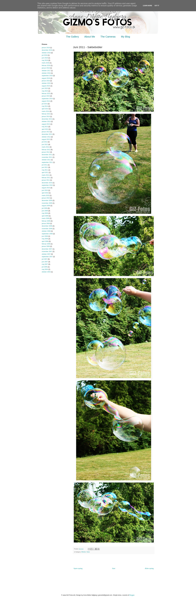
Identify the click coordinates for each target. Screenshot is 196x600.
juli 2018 (44, 55)
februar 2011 (46, 177)
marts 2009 (45, 218)
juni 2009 (45, 211)
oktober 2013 (46, 121)
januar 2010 (46, 198)
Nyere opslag (78, 568)
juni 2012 (45, 144)
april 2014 (45, 109)
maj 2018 (45, 60)
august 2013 (46, 124)
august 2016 (46, 78)
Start (113, 568)
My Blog (125, 36)
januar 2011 (46, 180)
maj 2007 (45, 264)
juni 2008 (45, 236)
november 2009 (47, 203)
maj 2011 (45, 170)
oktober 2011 (46, 160)
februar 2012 (46, 149)
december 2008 (47, 226)
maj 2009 (45, 213)
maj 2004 (45, 269)
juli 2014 (44, 104)
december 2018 (47, 50)
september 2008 (47, 234)
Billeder (83, 552)
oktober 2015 (46, 83)
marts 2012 (45, 147)
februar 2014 (46, 114)
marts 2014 (45, 111)
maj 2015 (45, 91)
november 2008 (47, 229)
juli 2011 (44, 165)
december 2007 (47, 249)
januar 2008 (46, 246)
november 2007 (47, 251)
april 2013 (45, 129)
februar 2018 (46, 65)
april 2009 (45, 216)
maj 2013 (45, 127)
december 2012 (47, 134)
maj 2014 (45, 106)
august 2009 (46, 205)
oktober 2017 (46, 71)
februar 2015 (46, 93)
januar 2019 (46, 47)
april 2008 (45, 241)
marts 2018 (45, 63)
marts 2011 (45, 175)
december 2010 (47, 183)
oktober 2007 (46, 254)
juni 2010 (45, 190)
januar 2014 (46, 116)
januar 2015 (46, 96)
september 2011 (47, 162)
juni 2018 (45, 58)
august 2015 (46, 86)
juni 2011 (45, 167)
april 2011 (45, 172)
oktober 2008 (46, 231)
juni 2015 (45, 88)
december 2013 (47, 119)
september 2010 (47, 185)
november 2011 (47, 157)
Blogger (131, 595)
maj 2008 (45, 239)
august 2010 (46, 188)
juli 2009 (44, 208)
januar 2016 (46, 81)
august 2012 (46, 139)
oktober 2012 (46, 137)
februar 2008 (46, 244)
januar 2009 (46, 223)
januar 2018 (46, 68)
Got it (156, 5)
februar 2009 (46, 221)
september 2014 (47, 99)
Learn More (147, 5)
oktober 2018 (46, 53)
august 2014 (46, 101)
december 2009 (47, 200)
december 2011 (47, 155)
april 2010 (45, 193)
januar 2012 (46, 152)
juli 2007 (44, 259)
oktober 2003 (46, 272)
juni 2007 (45, 262)
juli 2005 (44, 267)
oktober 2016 (46, 73)
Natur (88, 552)
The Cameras (108, 36)
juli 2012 (44, 142)
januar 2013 (46, 132)
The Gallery (72, 36)
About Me (89, 36)
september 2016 (47, 75)
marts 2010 (45, 195)
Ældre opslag (149, 568)
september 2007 (47, 257)
